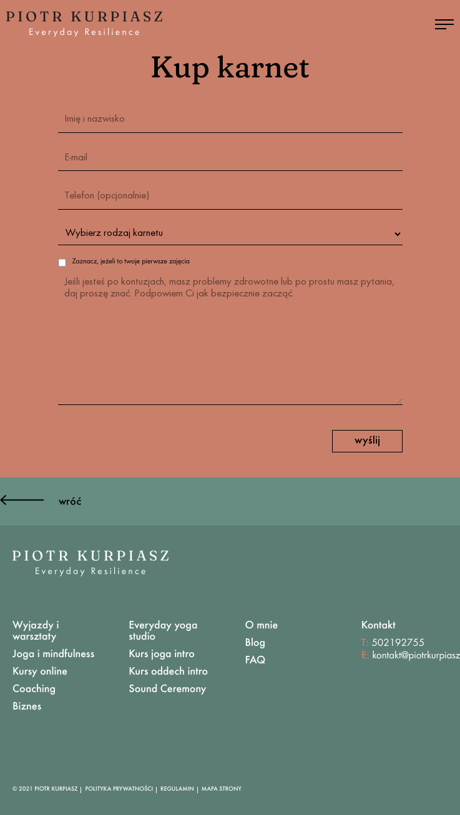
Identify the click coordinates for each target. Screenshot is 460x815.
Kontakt (378, 626)
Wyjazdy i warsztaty (35, 631)
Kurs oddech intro (168, 672)
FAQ (255, 660)
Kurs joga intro (161, 654)
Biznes (26, 707)
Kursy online (39, 672)
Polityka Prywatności (119, 789)
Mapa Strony (222, 789)
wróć (40, 502)
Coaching (34, 689)
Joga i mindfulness (53, 654)
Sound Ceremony (167, 689)
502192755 (397, 643)
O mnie (261, 626)
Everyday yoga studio (163, 631)
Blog (255, 643)
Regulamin (177, 789)
